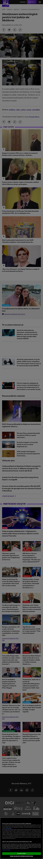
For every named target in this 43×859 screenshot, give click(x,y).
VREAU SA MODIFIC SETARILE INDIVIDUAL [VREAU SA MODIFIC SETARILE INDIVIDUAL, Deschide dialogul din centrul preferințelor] (21, 856)
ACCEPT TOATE (21, 853)
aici (40, 833)
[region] (21, 838)
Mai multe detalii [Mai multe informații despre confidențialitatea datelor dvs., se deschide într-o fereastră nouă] (8, 828)
